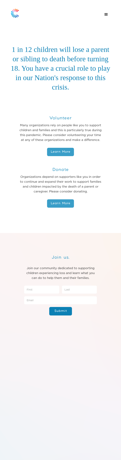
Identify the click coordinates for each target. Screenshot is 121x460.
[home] (14, 10)
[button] (106, 14)
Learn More (60, 151)
